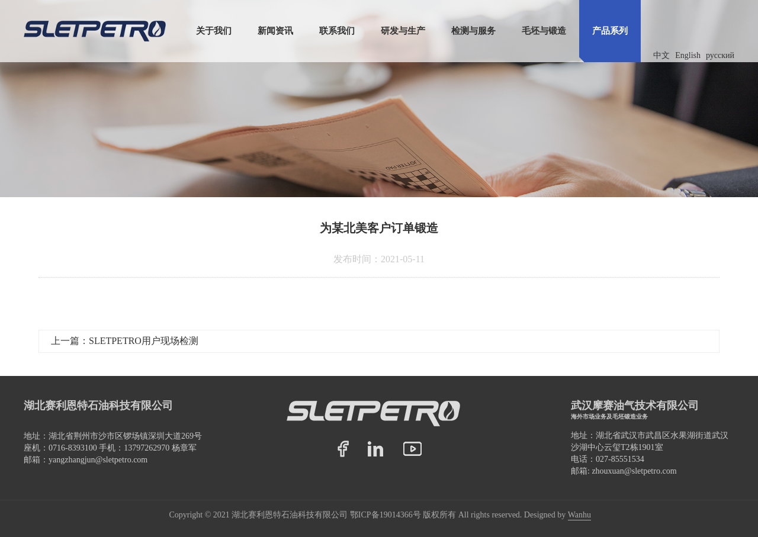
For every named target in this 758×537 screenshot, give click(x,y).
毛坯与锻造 (544, 31)
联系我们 (337, 31)
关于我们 (214, 31)
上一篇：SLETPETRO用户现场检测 (124, 341)
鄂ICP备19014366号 (385, 514)
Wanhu (579, 514)
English (688, 55)
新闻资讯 (275, 31)
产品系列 (610, 31)
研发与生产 (403, 31)
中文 (661, 55)
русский (720, 55)
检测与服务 (473, 31)
